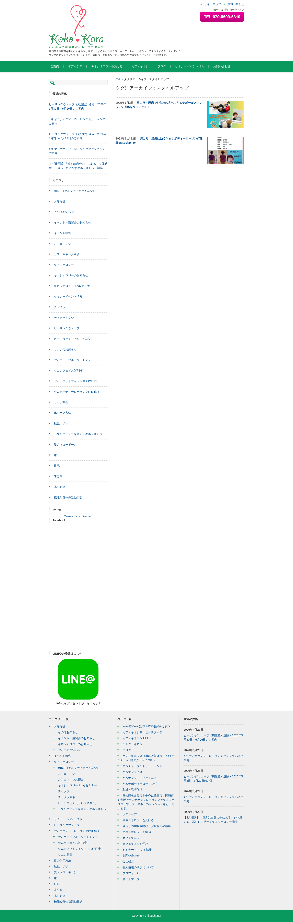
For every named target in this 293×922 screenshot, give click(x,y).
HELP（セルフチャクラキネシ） (75, 190)
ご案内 (57, 66)
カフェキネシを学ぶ (135, 843)
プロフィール (131, 873)
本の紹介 (59, 486)
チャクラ (59, 307)
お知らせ (59, 201)
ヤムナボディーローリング (139, 783)
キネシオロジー (64, 264)
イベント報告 (62, 233)
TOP (118, 79)
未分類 (58, 476)
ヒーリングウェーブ (67, 328)
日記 (57, 465)
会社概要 (128, 861)
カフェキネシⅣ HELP (136, 738)
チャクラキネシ (64, 317)
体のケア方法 (62, 412)
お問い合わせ (224, 66)
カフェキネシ (142, 66)
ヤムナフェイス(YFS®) (68, 370)
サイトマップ (131, 879)
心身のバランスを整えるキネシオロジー (79, 434)
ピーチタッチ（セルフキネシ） (74, 338)
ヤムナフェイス (132, 772)
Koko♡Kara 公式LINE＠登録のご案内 (146, 726)
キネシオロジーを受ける (109, 66)
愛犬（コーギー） (65, 444)
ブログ (164, 66)
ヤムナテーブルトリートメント (74, 360)
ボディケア (78, 66)
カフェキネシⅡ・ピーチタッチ (142, 732)
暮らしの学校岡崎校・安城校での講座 (146, 826)
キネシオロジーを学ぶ (136, 832)
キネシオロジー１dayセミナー (73, 286)
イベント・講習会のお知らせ (72, 222)
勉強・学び (61, 423)
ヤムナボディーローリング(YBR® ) (76, 391)
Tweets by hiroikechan (78, 516)
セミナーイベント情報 (68, 296)
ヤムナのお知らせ (65, 349)
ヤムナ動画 (61, 402)
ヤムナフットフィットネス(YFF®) (75, 381)
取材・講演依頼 (132, 789)
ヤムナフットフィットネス (139, 777)
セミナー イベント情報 (192, 66)
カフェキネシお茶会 (67, 254)
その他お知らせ (64, 212)
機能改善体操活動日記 (68, 497)
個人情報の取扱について (138, 867)
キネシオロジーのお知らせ (71, 275)
